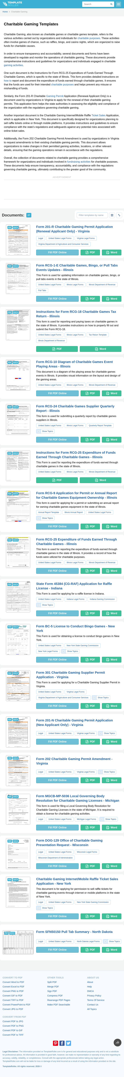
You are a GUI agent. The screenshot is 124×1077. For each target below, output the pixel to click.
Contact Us (92, 1004)
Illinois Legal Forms (75, 285)
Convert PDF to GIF (13, 1030)
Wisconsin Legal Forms (87, 852)
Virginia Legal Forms (86, 238)
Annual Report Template (48, 512)
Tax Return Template (98, 335)
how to (7, 80)
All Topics (92, 1009)
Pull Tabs (42, 290)
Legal (40, 238)
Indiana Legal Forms (75, 599)
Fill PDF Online (57, 252)
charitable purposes (89, 38)
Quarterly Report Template (100, 425)
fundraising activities (78, 161)
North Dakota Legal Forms (88, 941)
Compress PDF (55, 995)
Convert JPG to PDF (13, 1009)
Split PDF (52, 982)
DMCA (90, 991)
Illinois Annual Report (74, 512)
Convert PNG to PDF (13, 991)
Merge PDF (53, 986)
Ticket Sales (99, 115)
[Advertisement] (62, 190)
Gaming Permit (54, 96)
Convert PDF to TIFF (13, 1035)
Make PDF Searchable (58, 1004)
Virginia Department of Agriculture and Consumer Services (63, 244)
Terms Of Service (95, 1000)
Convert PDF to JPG (13, 1021)
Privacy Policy (94, 995)
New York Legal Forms (48, 651)
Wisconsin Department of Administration (55, 858)
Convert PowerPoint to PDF (16, 1004)
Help (89, 986)
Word (111, 252)
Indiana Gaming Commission (102, 599)
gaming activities (13, 65)
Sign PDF (52, 991)
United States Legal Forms (59, 238)
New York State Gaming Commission (82, 645)
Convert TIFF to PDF (13, 1000)
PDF (90, 252)
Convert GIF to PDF (13, 995)
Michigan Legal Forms (86, 819)
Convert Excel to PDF (13, 986)
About (90, 982)
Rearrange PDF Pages (58, 1000)
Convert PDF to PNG (13, 1026)
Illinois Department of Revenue (102, 285)
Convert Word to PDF (13, 982)
